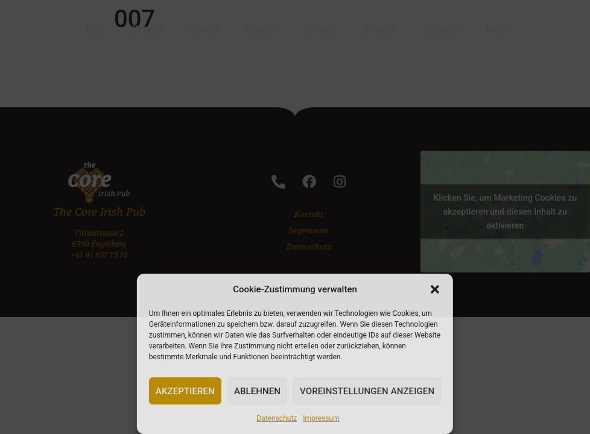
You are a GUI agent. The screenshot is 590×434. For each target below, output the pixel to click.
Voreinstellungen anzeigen (367, 391)
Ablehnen (257, 391)
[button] (435, 289)
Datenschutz (276, 418)
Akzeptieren (185, 391)
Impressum (321, 418)
